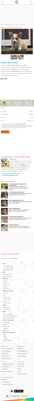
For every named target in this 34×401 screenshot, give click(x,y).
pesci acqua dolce (8, 314)
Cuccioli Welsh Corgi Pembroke (16, 192)
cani (14, 24)
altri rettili (6, 330)
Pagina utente (5, 356)
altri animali (7, 303)
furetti (5, 287)
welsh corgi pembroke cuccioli (16, 200)
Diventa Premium (6, 351)
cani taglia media (8, 268)
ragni (5, 335)
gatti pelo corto (8, 274)
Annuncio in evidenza (7, 348)
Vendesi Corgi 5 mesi (14, 225)
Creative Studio (16, 396)
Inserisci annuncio (21, 374)
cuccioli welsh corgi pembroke (16, 216)
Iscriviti (19, 369)
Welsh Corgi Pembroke (14, 208)
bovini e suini (7, 297)
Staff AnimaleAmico (7, 377)
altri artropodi (7, 340)
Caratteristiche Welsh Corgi (10, 175)
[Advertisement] (17, 13)
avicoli (5, 301)
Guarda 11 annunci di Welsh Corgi (11, 173)
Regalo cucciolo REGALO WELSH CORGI (11, 27)
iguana (5, 324)
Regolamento (21, 362)
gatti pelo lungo (8, 276)
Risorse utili (20, 346)
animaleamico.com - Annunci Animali (20, 395)
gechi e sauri (7, 326)
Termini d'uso (20, 366)
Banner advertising (6, 358)
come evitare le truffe (21, 124)
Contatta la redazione (7, 384)
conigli (5, 281)
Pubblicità (5, 346)
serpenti (6, 328)
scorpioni (6, 338)
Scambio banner (21, 356)
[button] (33, 42)
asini (5, 295)
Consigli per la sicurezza (8, 364)
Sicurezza (4, 362)
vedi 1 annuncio (13, 258)
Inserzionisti (20, 348)
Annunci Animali (8, 24)
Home (2, 24)
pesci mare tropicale (9, 318)
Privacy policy (20, 364)
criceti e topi (7, 285)
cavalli (5, 293)
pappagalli (6, 307)
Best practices (5, 366)
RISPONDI (6, 132)
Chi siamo (4, 379)
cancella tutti (4, 258)
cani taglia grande (8, 270)
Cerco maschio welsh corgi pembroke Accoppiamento (18, 184)
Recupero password (7, 371)
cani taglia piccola (20, 24)
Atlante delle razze (22, 353)
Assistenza (4, 369)
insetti (5, 336)
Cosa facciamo (6, 382)
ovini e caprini (7, 299)
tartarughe (6, 322)
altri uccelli (6, 309)
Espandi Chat (5, 353)
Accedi (19, 371)
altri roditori (7, 288)
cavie (5, 283)
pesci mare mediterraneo (10, 316)
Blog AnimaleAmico (22, 351)
